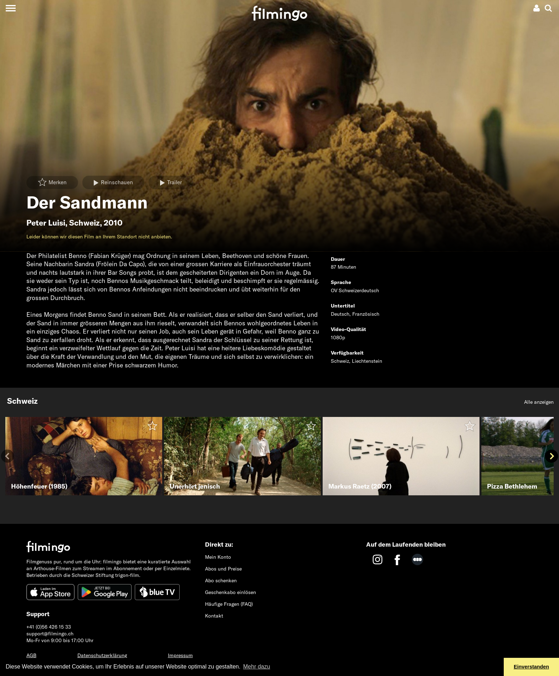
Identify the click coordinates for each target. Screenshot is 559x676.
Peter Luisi (45, 223)
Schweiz (84, 223)
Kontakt (214, 616)
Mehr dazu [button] (256, 667)
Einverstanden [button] (531, 667)
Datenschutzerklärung (102, 655)
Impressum (180, 655)
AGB (31, 655)
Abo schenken (221, 580)
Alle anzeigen (539, 402)
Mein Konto (218, 557)
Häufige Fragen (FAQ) (229, 604)
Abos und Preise (223, 569)
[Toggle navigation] (10, 8)
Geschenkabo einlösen (230, 592)
